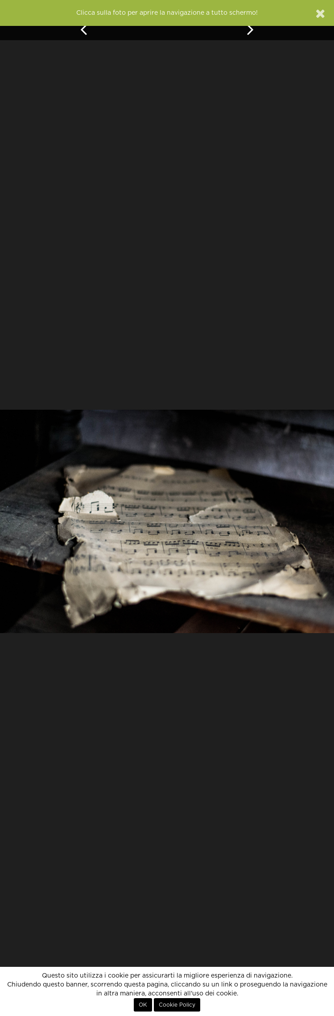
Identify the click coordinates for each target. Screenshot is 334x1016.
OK (143, 1005)
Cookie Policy (177, 1005)
